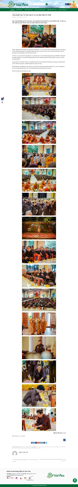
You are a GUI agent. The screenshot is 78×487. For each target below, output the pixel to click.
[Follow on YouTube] (70, 4)
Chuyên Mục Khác (63, 9)
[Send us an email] (68, 4)
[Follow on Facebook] (66, 4)
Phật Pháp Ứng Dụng (52, 9)
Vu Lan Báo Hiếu (43, 49)
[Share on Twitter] (34, 443)
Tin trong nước (21, 13)
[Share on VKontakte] (40, 443)
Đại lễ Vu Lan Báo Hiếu (17, 55)
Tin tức (13, 9)
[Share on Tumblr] (44, 443)
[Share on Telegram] (46, 443)
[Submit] (47, 4)
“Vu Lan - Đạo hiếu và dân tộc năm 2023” (42, 446)
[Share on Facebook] (32, 443)
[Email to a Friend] (36, 443)
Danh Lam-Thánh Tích (40, 9)
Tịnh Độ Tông (19, 9)
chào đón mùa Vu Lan (52, 446)
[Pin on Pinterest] (38, 443)
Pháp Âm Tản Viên (29, 9)
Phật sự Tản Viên (15, 13)
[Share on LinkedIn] (42, 443)
